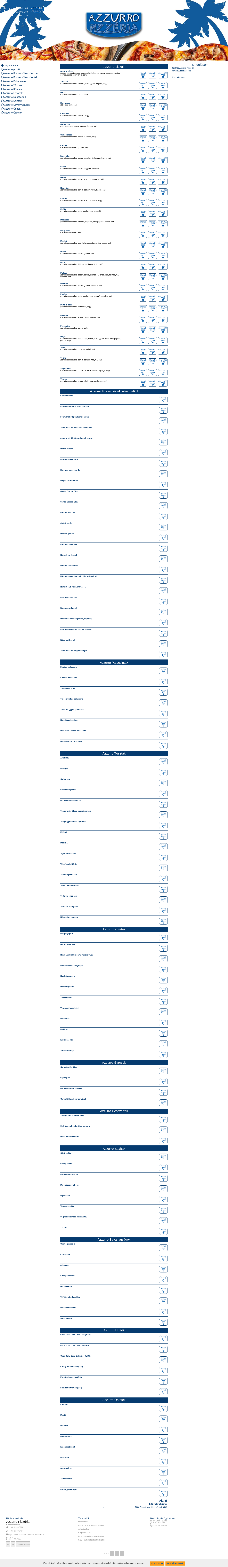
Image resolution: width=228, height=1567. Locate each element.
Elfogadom (157, 1563)
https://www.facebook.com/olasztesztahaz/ (25, 1534)
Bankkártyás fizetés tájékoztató (91, 1536)
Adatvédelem (83, 1529)
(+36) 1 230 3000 (156, 2)
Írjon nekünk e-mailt (158, 1525)
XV (13, 1544)
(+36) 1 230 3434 (173, 2)
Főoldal (79, 8)
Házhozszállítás (115, 8)
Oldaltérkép (83, 1522)
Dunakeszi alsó (23, 1544)
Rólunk (100, 8)
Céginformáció (84, 1532)
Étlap (89, 8)
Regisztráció (134, 8)
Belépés (186, 2)
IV (8, 1544)
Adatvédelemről (175, 1563)
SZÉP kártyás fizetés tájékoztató (91, 1540)
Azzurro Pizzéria (18, 1521)
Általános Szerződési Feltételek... (92, 1525)
